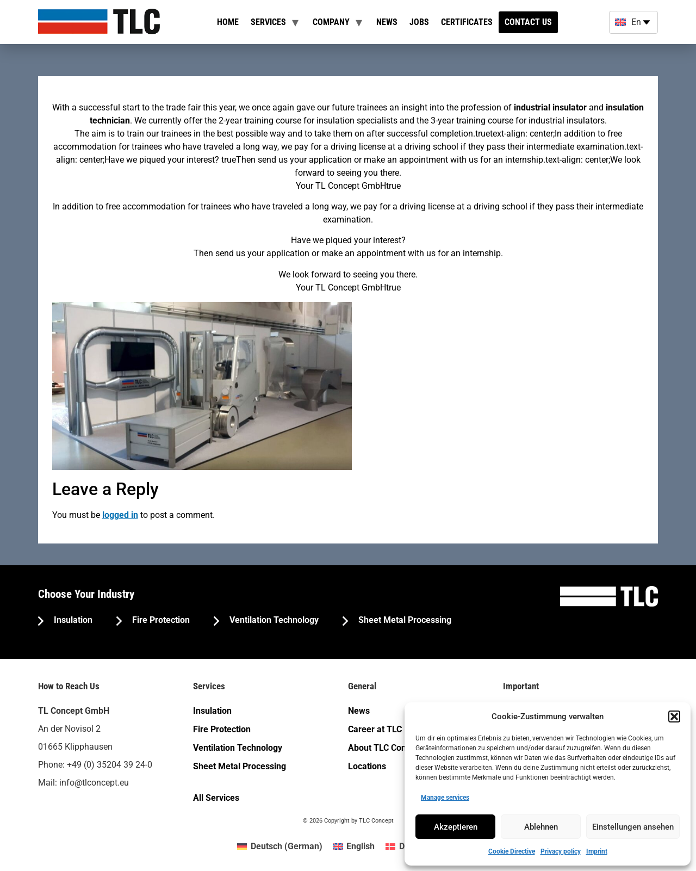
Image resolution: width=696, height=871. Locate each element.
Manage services (445, 797)
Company (331, 22)
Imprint (596, 851)
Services (268, 22)
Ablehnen (541, 827)
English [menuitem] (360, 846)
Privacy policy (560, 851)
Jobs (419, 22)
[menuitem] (279, 846)
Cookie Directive (511, 851)
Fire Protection (160, 620)
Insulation (72, 620)
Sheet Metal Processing (403, 620)
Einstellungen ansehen (633, 827)
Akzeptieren (455, 827)
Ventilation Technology (273, 620)
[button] (674, 716)
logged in (120, 515)
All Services (216, 798)
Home (228, 22)
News (386, 22)
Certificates (467, 22)
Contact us (528, 22)
